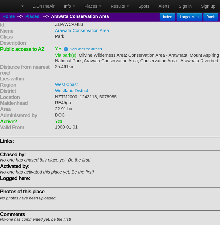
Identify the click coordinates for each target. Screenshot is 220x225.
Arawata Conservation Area (82, 30)
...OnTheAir (44, 6)
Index (167, 17)
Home (8, 16)
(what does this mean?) (86, 49)
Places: (33, 16)
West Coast (66, 84)
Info (69, 6)
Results (120, 6)
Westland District (71, 90)
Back (211, 17)
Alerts (164, 6)
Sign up (208, 6)
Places (92, 6)
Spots (143, 6)
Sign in (185, 6)
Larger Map (189, 17)
